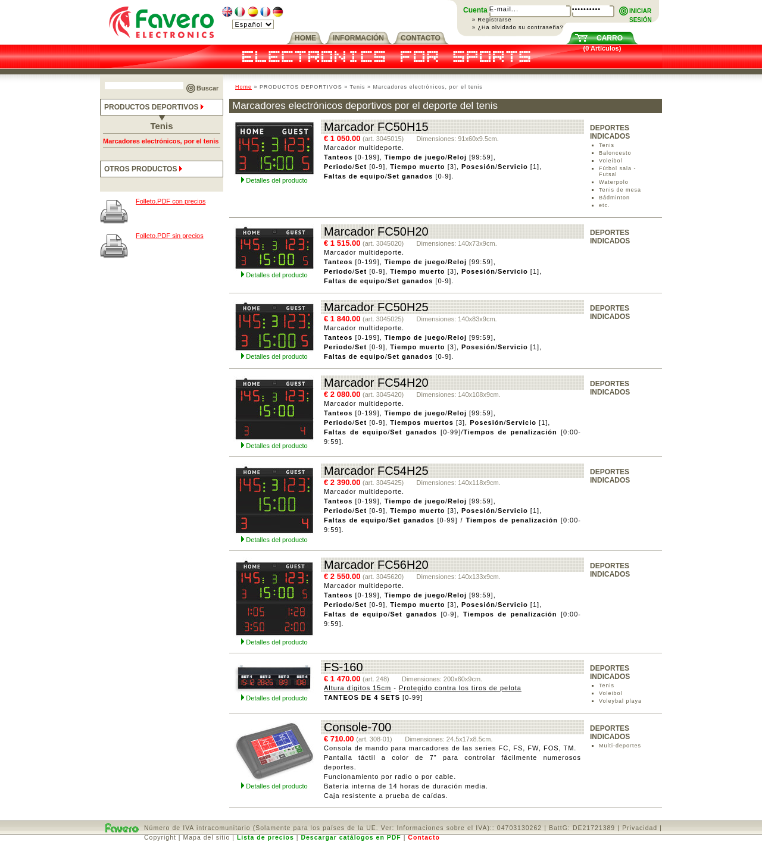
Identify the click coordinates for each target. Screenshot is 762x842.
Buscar (207, 88)
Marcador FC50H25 (376, 307)
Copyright (160, 837)
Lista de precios (265, 837)
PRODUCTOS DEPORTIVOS (155, 107)
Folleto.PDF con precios (170, 201)
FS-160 (343, 667)
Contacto (424, 837)
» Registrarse (492, 20)
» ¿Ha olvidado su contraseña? (518, 27)
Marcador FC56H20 (376, 564)
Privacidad (639, 827)
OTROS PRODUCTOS (144, 169)
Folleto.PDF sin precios (170, 235)
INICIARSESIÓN (640, 11)
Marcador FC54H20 (376, 382)
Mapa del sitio (206, 837)
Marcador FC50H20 (376, 231)
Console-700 (357, 727)
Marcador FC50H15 (376, 126)
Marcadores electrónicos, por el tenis (160, 141)
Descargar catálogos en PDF (351, 837)
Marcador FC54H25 (376, 470)
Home (243, 87)
